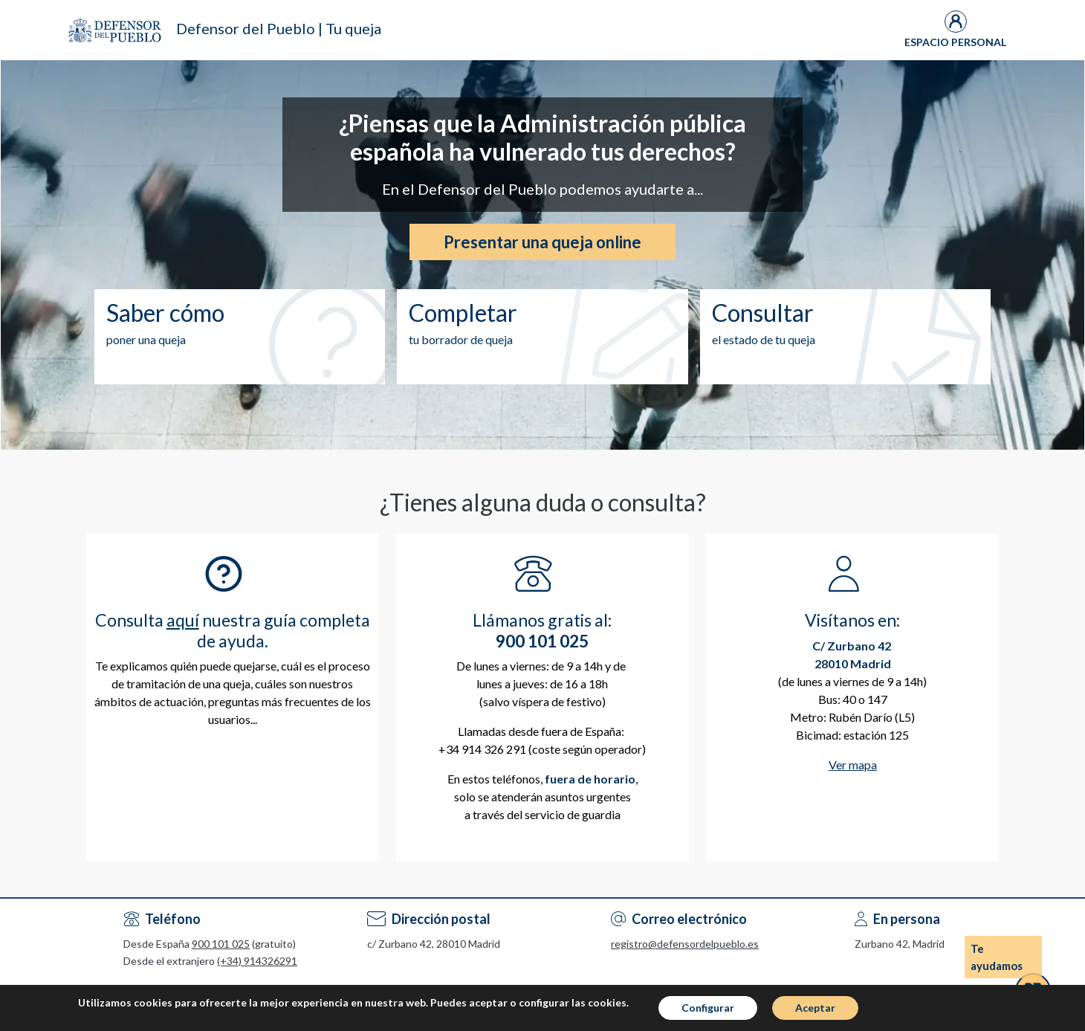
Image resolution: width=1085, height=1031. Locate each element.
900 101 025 (221, 943)
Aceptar (815, 1012)
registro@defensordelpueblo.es (685, 943)
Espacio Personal (955, 42)
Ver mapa (853, 764)
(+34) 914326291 (257, 960)
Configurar (707, 1012)
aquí (182, 620)
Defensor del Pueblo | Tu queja (278, 28)
